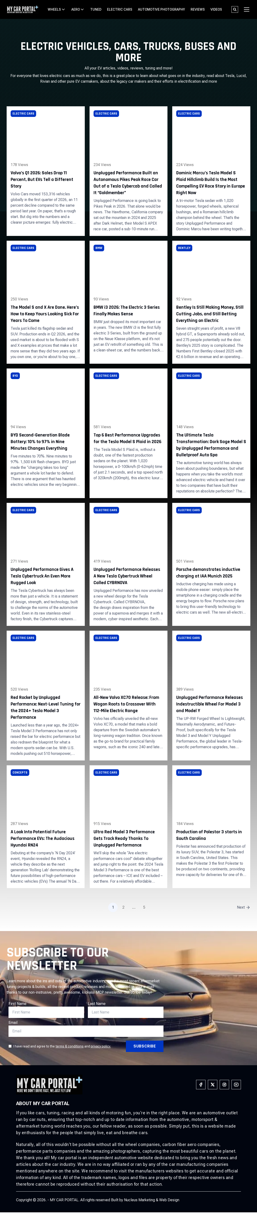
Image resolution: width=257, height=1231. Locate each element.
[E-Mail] (125, 1012)
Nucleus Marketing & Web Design (151, 1200)
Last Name (97, 1003)
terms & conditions (70, 1046)
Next (241, 907)
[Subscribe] (144, 1046)
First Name (17, 1003)
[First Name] (46, 1012)
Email (13, 1022)
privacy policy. (101, 1046)
